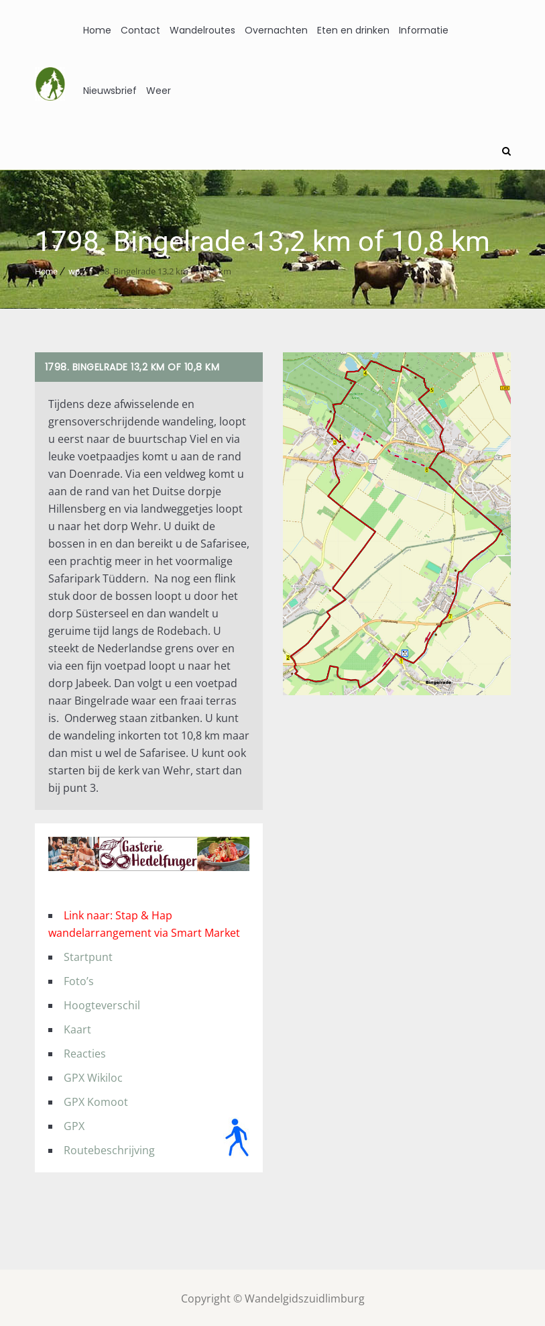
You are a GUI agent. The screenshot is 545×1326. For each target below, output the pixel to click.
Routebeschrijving (109, 1148)
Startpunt (88, 955)
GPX (74, 1124)
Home (97, 30)
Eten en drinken (353, 30)
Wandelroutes (202, 30)
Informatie (423, 30)
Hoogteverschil (102, 1003)
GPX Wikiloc (93, 1075)
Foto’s (79, 979)
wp (74, 269)
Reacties (85, 1051)
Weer (158, 90)
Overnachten (276, 30)
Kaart (77, 1027)
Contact (140, 30)
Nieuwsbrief (110, 90)
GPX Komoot (96, 1099)
